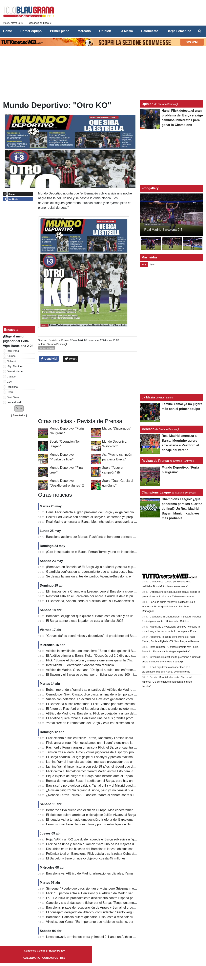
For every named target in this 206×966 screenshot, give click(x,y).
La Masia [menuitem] (126, 31)
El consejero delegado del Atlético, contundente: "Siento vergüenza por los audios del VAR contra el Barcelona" (124, 912)
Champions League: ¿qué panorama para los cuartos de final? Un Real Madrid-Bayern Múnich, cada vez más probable (182, 508)
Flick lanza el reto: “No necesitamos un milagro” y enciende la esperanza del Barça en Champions (115, 742)
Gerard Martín (15, 371)
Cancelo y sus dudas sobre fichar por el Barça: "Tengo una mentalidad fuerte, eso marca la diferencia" (118, 902)
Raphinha (12, 386)
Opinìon (147, 104)
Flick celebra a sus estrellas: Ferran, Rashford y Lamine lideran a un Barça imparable (106, 738)
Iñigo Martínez (15, 366)
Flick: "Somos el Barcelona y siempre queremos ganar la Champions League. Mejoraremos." (111, 660)
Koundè (11, 355)
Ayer (152, 264)
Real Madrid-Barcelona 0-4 (163, 229)
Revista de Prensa (59, 340)
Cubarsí (11, 361)
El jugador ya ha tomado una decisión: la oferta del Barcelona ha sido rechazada (102, 819)
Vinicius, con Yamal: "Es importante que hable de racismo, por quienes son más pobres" (108, 921)
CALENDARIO (31, 957)
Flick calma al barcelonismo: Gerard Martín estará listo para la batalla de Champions (105, 771)
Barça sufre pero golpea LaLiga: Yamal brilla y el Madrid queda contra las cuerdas (103, 785)
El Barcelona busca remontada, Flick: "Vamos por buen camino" (91, 704)
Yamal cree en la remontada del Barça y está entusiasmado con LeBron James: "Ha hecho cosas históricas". (122, 723)
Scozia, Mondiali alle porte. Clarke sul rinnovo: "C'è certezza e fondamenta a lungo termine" (167, 682)
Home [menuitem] (7, 31)
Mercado (147, 429)
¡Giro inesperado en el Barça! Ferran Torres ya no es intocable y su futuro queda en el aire (109, 551)
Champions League (156, 492)
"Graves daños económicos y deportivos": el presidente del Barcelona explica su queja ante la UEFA (116, 635)
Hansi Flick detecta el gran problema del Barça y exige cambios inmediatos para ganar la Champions (117, 512)
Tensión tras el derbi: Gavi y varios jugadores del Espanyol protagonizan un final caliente (108, 752)
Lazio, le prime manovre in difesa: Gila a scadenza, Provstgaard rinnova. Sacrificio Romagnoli (168, 606)
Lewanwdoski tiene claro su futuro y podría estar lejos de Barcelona (93, 824)
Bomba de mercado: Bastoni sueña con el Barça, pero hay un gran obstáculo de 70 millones (111, 780)
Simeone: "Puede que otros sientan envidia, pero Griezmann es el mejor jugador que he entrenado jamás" (120, 888)
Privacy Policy (56, 950)
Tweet (71, 359)
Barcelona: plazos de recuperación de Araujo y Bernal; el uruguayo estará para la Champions (111, 907)
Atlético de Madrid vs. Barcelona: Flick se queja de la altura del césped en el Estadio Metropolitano (115, 713)
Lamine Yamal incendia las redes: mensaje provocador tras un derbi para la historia (104, 761)
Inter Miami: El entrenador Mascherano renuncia (80, 665)
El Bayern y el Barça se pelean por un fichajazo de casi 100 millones (94, 674)
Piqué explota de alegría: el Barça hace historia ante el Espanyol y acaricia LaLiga (104, 776)
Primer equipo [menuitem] (31, 31)
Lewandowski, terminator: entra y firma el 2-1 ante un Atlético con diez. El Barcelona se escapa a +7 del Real (122, 936)
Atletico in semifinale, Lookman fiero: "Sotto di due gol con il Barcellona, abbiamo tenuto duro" (112, 651)
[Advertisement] (87, 390)
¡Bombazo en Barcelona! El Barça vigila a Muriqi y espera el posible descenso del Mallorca (110, 567)
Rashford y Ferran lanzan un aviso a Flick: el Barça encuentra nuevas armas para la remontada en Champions (124, 747)
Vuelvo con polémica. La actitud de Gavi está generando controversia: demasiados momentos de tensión (120, 699)
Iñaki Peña (13, 350)
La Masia (148, 397)
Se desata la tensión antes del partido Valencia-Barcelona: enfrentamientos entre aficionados (111, 576)
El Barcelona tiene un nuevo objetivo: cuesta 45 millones (86, 858)
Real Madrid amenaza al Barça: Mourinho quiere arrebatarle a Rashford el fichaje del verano (111, 521)
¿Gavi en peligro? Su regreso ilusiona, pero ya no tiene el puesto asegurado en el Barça (108, 790)
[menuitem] (199, 31)
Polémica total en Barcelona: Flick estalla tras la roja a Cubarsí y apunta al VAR (102, 853)
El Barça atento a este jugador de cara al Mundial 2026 (84, 620)
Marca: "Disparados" (116, 428)
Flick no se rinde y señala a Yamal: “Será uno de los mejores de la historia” (98, 844)
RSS (62, 957)
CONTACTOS (50, 957)
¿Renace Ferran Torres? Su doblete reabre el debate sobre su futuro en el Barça (102, 795)
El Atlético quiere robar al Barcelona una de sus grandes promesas (93, 718)
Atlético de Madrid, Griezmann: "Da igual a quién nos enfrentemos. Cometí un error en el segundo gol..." (119, 670)
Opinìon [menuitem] (105, 31)
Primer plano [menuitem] (59, 31)
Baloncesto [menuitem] (149, 31)
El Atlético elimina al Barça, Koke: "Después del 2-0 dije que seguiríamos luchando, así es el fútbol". (116, 655)
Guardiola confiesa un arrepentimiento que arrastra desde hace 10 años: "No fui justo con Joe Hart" (116, 571)
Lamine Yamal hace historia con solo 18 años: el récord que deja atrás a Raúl (100, 766)
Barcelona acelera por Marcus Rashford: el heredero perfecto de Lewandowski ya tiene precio (112, 536)
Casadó (11, 376)
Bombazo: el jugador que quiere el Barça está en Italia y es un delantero (97, 616)
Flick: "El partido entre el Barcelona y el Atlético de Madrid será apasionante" (100, 893)
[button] (19, 408)
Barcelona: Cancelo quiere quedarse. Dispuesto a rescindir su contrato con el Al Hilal (105, 917)
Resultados (19, 415)
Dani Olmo (13, 397)
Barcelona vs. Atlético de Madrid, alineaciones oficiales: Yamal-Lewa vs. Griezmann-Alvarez (110, 873)
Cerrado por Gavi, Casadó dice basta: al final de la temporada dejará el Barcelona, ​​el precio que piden (118, 694)
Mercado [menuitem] (84, 31)
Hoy (144, 264)
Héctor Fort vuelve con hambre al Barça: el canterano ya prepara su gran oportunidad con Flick (113, 517)
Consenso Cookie (34, 950)
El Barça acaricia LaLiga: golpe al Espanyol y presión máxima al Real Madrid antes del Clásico (112, 757)
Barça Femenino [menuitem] (179, 31)
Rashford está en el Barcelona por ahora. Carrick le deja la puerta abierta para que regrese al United (116, 596)
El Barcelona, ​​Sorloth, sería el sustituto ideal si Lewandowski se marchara (98, 601)
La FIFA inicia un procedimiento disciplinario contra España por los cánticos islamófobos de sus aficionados (121, 898)
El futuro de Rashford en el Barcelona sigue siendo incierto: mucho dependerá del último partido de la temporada (125, 708)
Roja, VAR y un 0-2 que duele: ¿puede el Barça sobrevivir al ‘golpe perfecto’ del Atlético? (108, 839)
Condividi (48, 359)
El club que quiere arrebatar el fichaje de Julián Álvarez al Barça (91, 814)
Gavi (9, 381)
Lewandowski (14, 402)
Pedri (10, 392)
